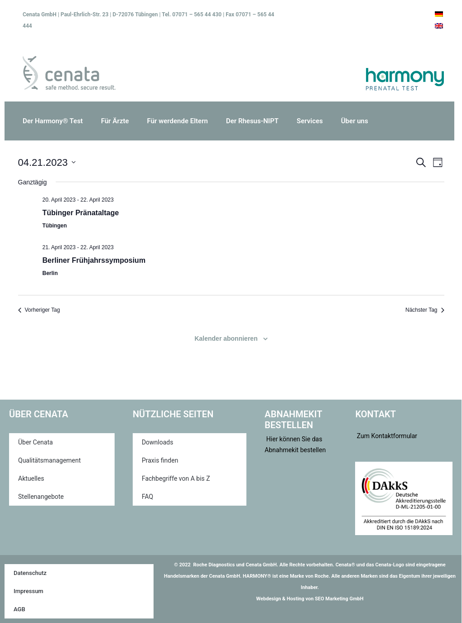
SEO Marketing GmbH (339, 599)
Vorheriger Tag (39, 310)
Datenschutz (30, 573)
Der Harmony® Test (53, 121)
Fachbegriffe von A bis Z (176, 478)
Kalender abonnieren (225, 338)
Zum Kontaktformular (386, 435)
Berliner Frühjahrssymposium (94, 260)
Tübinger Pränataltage (81, 213)
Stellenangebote (41, 496)
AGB (19, 609)
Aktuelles (31, 478)
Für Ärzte (115, 121)
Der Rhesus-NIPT (252, 121)
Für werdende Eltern (177, 121)
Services (310, 121)
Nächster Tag (424, 310)
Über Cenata (35, 442)
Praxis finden (160, 460)
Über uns (354, 121)
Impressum (28, 591)
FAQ (147, 496)
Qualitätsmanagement (49, 460)
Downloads (157, 442)
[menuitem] (439, 14)
